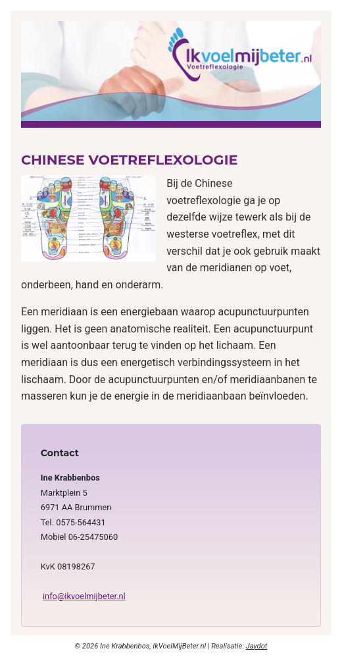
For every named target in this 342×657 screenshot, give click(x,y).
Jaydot (257, 646)
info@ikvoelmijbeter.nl (84, 596)
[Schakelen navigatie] (29, 124)
